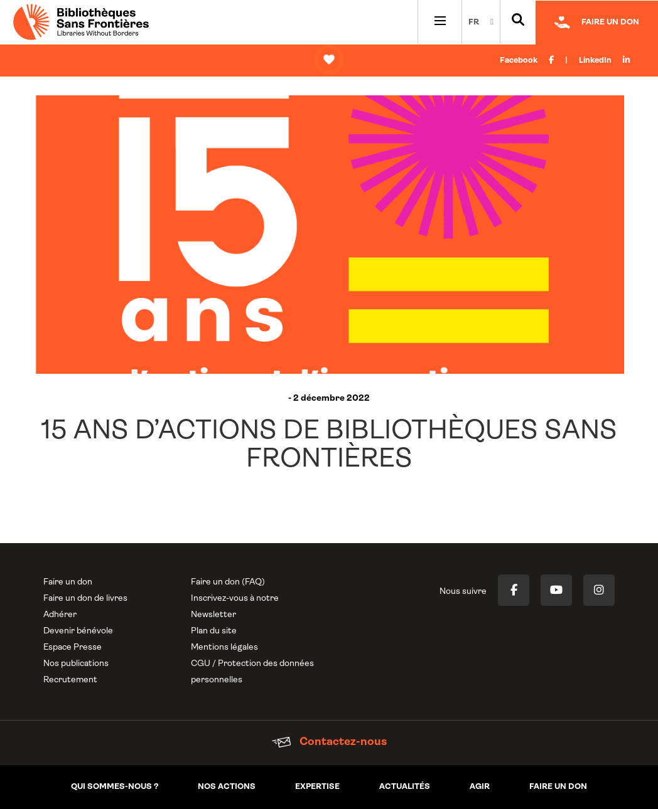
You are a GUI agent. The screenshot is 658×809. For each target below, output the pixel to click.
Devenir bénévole (78, 631)
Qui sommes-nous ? (114, 787)
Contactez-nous (329, 742)
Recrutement (70, 680)
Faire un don (67, 582)
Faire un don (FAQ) (228, 582)
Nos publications (76, 664)
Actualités (404, 787)
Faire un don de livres (85, 598)
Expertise (317, 787)
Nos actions (227, 787)
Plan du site (214, 631)
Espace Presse (72, 647)
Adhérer (60, 615)
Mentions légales (224, 647)
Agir (480, 787)
